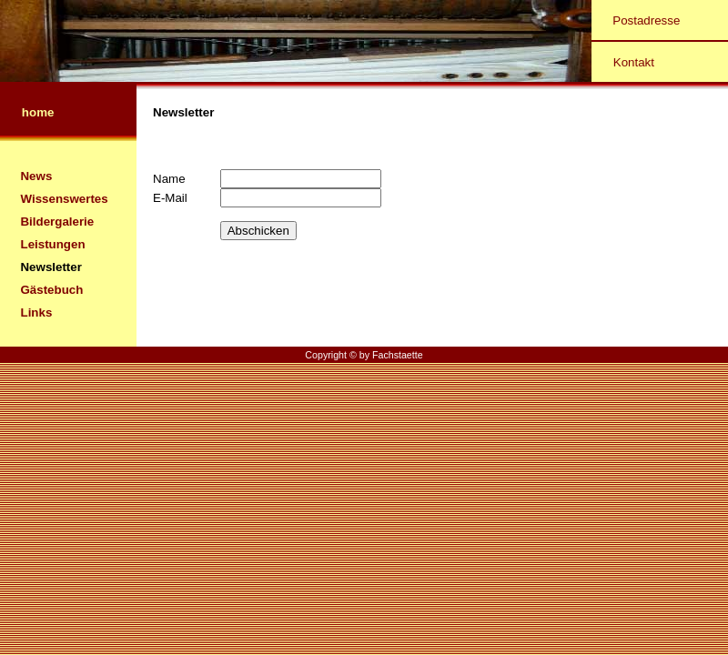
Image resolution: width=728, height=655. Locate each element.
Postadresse (646, 20)
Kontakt (633, 62)
